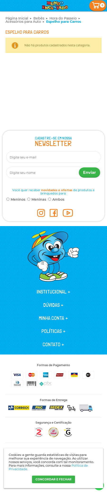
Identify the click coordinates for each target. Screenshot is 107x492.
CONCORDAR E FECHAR (53, 479)
